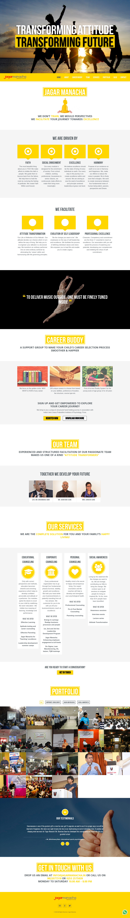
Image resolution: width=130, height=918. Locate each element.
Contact (123, 77)
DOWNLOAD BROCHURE (74, 418)
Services (96, 77)
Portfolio (106, 77)
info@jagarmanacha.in (69, 875)
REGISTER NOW (52, 418)
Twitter (70, 906)
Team (88, 77)
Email (60, 906)
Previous (62, 844)
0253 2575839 (74, 878)
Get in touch (65, 672)
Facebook (65, 906)
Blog (115, 77)
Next (67, 844)
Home (59, 77)
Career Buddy (77, 77)
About (66, 77)
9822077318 (54, 878)
